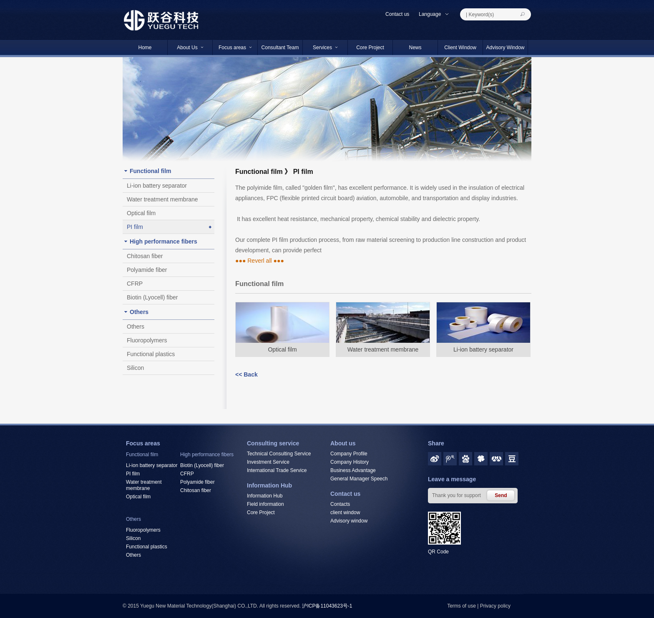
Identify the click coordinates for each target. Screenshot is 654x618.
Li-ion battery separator (157, 185)
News (415, 47)
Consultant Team (280, 47)
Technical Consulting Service (279, 454)
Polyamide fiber (147, 269)
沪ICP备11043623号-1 (327, 606)
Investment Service (268, 462)
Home (144, 47)
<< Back (246, 374)
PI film (135, 227)
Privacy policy (495, 606)
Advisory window (348, 521)
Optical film (141, 213)
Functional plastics (151, 354)
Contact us (397, 14)
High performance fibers (163, 241)
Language (434, 14)
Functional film (150, 171)
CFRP (135, 283)
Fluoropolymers (147, 340)
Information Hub (264, 496)
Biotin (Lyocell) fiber (152, 297)
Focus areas (235, 47)
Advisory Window (505, 47)
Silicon (135, 367)
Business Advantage (353, 470)
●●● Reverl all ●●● (259, 260)
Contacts (340, 504)
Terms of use (461, 606)
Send (501, 495)
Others (139, 312)
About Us (190, 47)
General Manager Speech (358, 479)
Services (325, 47)
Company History (349, 462)
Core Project (370, 47)
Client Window (460, 47)
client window (345, 512)
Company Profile (348, 454)
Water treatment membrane (162, 199)
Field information (265, 504)
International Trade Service (277, 470)
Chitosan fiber (145, 256)
